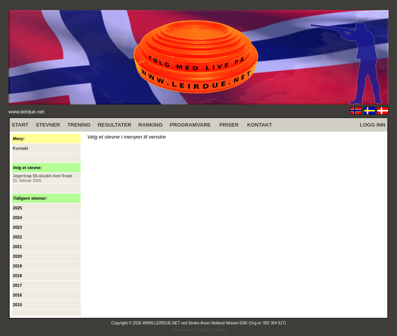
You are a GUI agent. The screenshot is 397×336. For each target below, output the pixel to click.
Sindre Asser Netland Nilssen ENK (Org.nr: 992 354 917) (237, 323)
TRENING (78, 125)
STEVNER (48, 125)
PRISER (229, 125)
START (20, 125)
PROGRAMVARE (190, 125)
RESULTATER (114, 125)
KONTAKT (259, 125)
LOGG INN (372, 125)
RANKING (150, 125)
